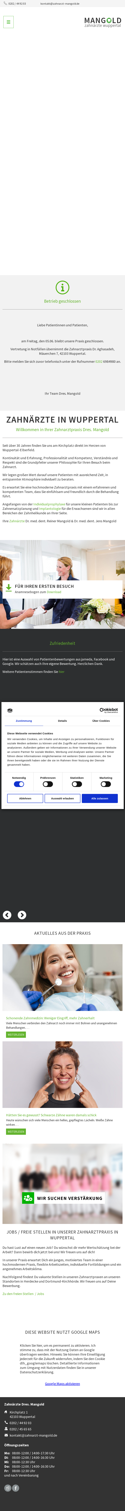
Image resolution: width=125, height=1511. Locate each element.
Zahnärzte (17, 521)
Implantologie (50, 508)
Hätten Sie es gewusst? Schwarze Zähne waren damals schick (51, 1115)
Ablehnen (25, 798)
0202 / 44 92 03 (17, 3)
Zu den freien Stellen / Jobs (23, 1293)
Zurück (7, 51)
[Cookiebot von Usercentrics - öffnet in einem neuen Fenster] (102, 710)
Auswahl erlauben (62, 798)
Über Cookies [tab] (101, 720)
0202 (99, 361)
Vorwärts (118, 51)
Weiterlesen (17, 1035)
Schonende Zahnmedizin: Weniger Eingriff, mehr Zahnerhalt (50, 1018)
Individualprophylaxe (49, 504)
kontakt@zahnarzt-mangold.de (59, 3)
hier (61, 671)
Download (54, 592)
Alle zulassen (99, 798)
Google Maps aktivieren (62, 1383)
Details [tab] (62, 720)
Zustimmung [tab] (24, 720)
